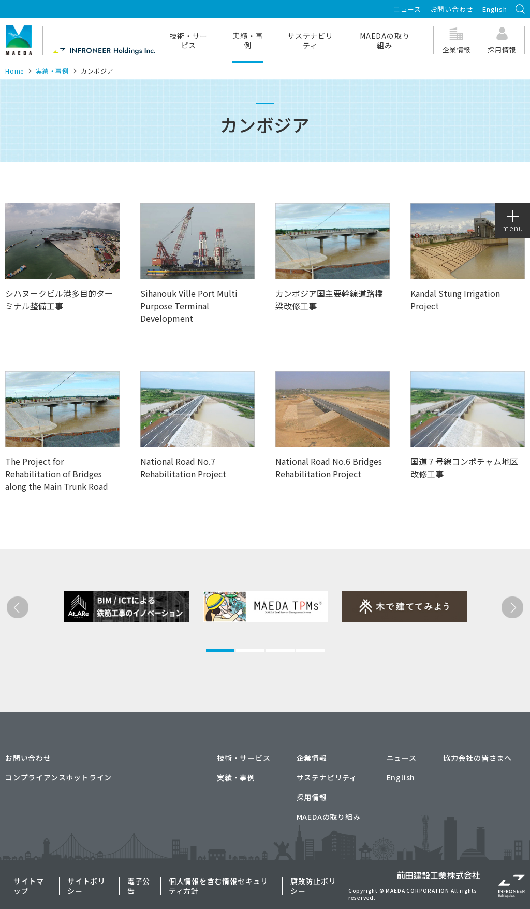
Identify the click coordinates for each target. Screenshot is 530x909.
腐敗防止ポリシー (313, 886)
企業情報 (312, 757)
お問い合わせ (452, 9)
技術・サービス (188, 40)
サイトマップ (28, 886)
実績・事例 (247, 40)
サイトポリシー (86, 886)
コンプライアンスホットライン (58, 777)
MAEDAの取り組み (384, 40)
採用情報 (312, 797)
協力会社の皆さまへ (477, 757)
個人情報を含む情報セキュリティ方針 (218, 886)
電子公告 (138, 886)
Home (14, 70)
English (494, 9)
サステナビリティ (310, 40)
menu (512, 221)
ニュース (407, 9)
